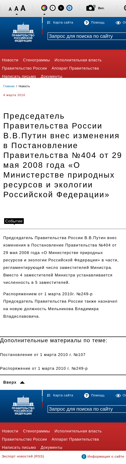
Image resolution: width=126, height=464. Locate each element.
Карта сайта (63, 22)
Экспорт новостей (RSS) (23, 456)
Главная (9, 86)
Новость (24, 86)
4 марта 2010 (14, 95)
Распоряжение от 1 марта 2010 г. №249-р (44, 368)
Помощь (98, 22)
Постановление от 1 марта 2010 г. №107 (43, 354)
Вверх (10, 382)
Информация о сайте (105, 456)
